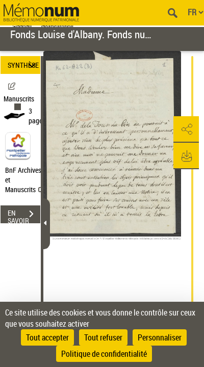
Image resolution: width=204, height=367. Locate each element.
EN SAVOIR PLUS (24, 215)
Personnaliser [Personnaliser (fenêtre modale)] (160, 337)
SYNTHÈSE (23, 65)
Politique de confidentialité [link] (104, 353)
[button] (186, 129)
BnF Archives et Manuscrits (24, 179)
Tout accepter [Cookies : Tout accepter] (47, 337)
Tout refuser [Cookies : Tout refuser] (103, 337)
